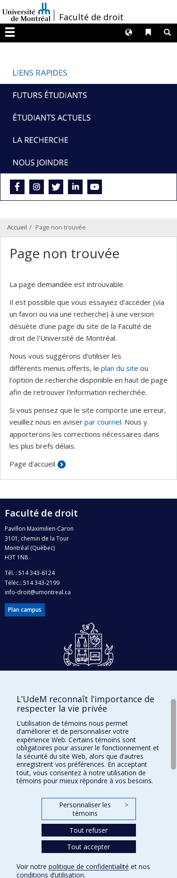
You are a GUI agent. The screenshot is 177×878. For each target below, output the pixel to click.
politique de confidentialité (89, 866)
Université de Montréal (26, 11)
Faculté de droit (91, 17)
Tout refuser (88, 830)
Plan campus (25, 610)
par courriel (102, 422)
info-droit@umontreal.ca (38, 592)
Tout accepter (88, 846)
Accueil (17, 227)
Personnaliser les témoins (93, 809)
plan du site (119, 368)
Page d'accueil (32, 463)
